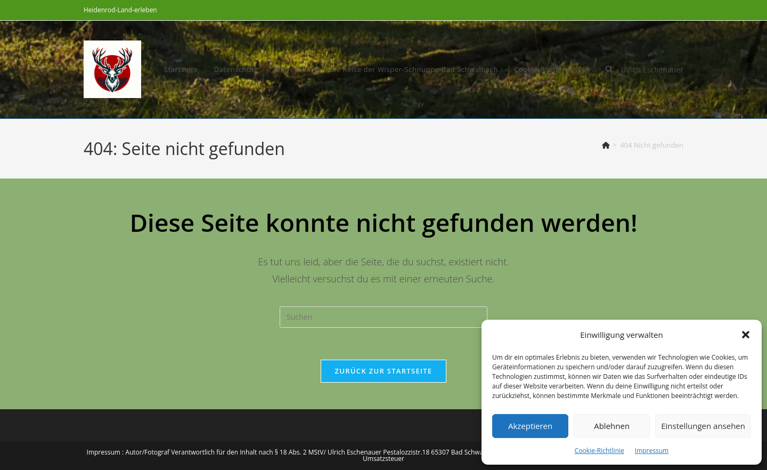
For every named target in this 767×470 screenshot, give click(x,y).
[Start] (606, 145)
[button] (745, 334)
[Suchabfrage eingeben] (383, 317)
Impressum (651, 450)
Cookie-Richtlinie (599, 450)
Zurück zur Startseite (384, 371)
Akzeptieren (530, 425)
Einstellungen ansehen (703, 425)
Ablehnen (612, 425)
